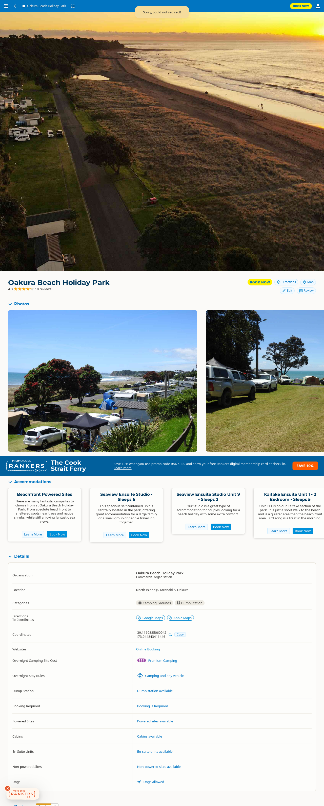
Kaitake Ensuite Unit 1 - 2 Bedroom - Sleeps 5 (290, 497)
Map (308, 282)
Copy (180, 634)
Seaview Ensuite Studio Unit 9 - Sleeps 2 (208, 497)
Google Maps (150, 618)
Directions (286, 282)
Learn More (33, 534)
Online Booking (148, 649)
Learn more (123, 468)
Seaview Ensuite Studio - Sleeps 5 (126, 497)
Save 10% (305, 465)
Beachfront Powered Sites (44, 494)
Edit (287, 290)
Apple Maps (180, 618)
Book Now (260, 282)
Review (306, 290)
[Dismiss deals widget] (7, 788)
